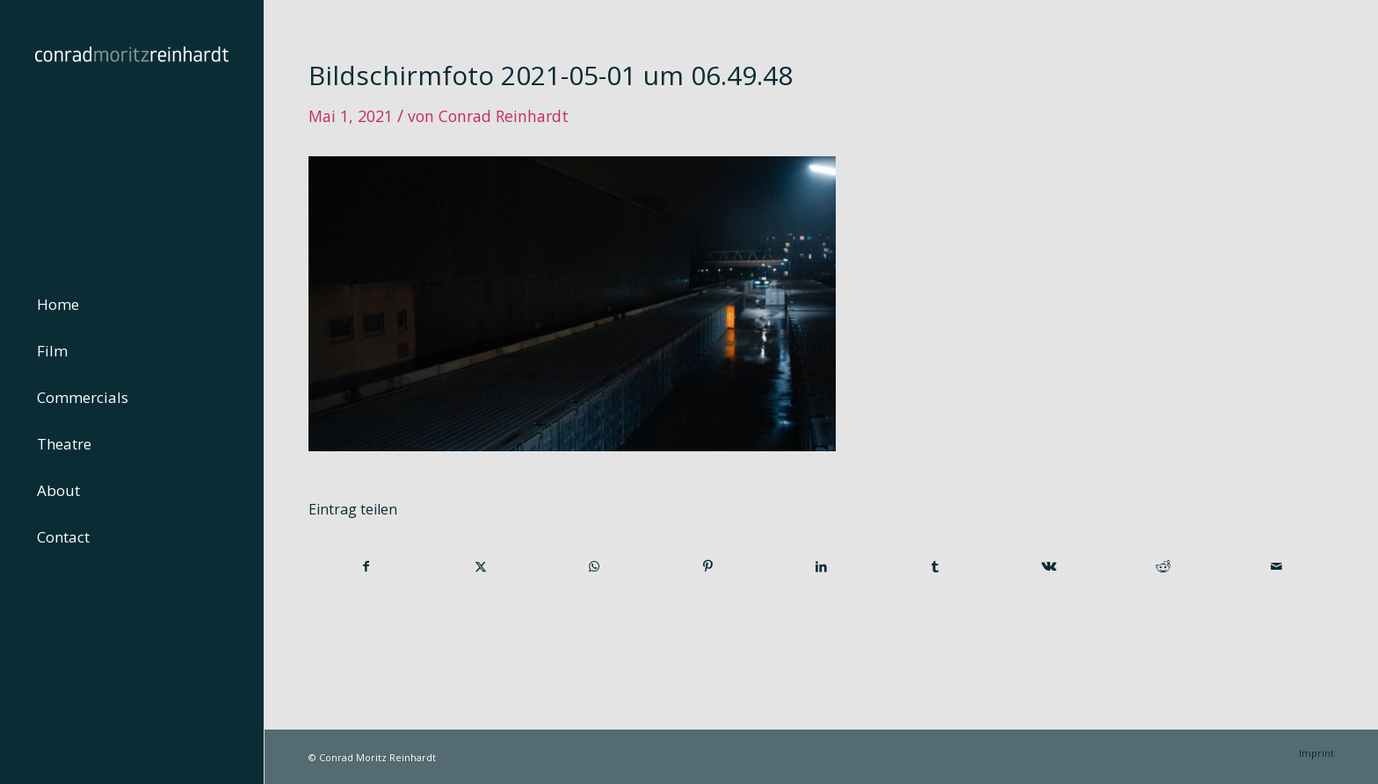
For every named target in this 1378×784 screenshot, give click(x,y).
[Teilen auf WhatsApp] (594, 566)
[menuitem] (131, 305)
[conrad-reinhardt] (131, 131)
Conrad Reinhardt (504, 115)
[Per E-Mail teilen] (1277, 566)
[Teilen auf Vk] (1049, 566)
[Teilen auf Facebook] (366, 566)
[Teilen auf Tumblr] (935, 566)
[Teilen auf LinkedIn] (821, 566)
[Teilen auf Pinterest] (707, 566)
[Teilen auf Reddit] (1162, 566)
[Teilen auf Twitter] (480, 566)
